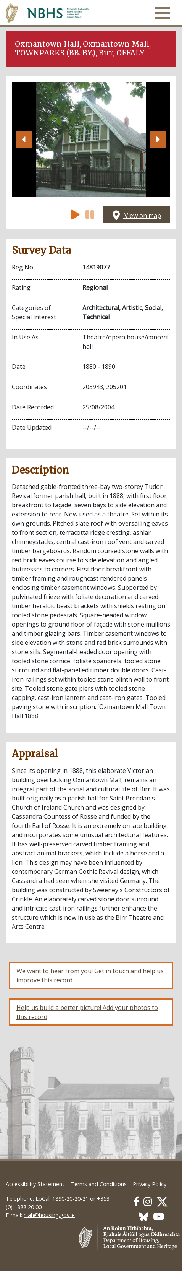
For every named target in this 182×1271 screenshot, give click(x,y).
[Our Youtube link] (158, 1216)
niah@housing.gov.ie (49, 1215)
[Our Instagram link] (147, 1201)
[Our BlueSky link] (143, 1216)
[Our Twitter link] (162, 1201)
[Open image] (91, 139)
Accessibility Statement (35, 1184)
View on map (137, 216)
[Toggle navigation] (162, 13)
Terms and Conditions (99, 1184)
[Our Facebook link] (136, 1201)
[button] (24, 139)
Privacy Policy (149, 1184)
